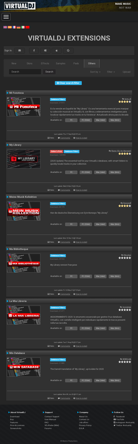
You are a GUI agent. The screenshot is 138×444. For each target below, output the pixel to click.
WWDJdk (127, 359)
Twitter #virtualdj (122, 425)
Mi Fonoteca (16, 93)
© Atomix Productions (69, 441)
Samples (60, 63)
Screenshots (15, 428)
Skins (29, 63)
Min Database (17, 353)
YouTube (119, 419)
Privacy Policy (85, 425)
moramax (127, 307)
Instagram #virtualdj (124, 422)
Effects (45, 63)
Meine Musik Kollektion (23, 197)
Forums (48, 428)
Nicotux (127, 255)
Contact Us (84, 419)
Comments (65, 138)
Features (14, 422)
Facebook (119, 416)
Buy (12, 419)
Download (14, 416)
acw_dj (128, 99)
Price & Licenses (17, 425)
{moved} (127, 203)
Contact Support (52, 416)
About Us (83, 416)
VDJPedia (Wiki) (52, 425)
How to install (81, 138)
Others (91, 63)
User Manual (50, 419)
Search (49, 71)
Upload (126, 72)
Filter (111, 72)
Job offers (83, 422)
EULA (81, 428)
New (14, 63)
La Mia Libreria (18, 301)
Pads (76, 63)
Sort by (95, 72)
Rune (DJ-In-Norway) (121, 151)
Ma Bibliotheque (18, 249)
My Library (15, 145)
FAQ (46, 422)
